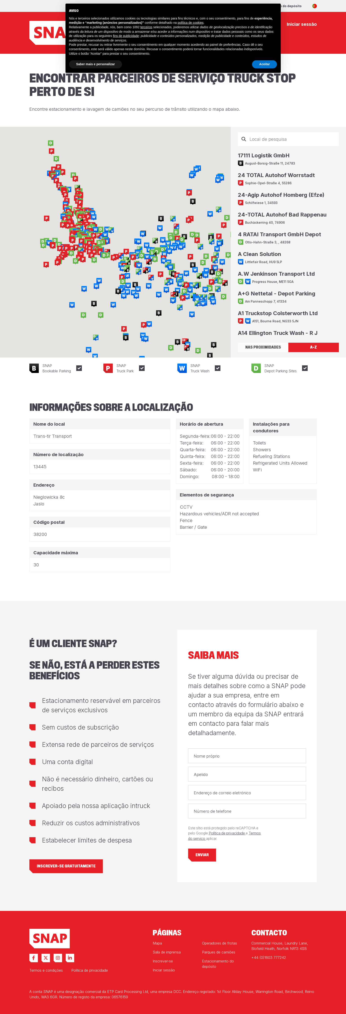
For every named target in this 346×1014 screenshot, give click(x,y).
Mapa (157, 943)
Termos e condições (46, 970)
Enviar (202, 855)
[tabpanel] (288, 234)
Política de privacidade (227, 833)
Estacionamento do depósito (218, 964)
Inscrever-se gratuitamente (66, 866)
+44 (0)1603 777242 (268, 957)
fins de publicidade (126, 36)
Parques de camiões (218, 952)
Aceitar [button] (264, 64)
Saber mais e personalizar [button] (95, 64)
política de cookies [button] (190, 22)
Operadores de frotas (219, 943)
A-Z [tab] (313, 347)
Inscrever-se (163, 961)
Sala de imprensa (167, 952)
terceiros (146, 27)
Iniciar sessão (164, 970)
